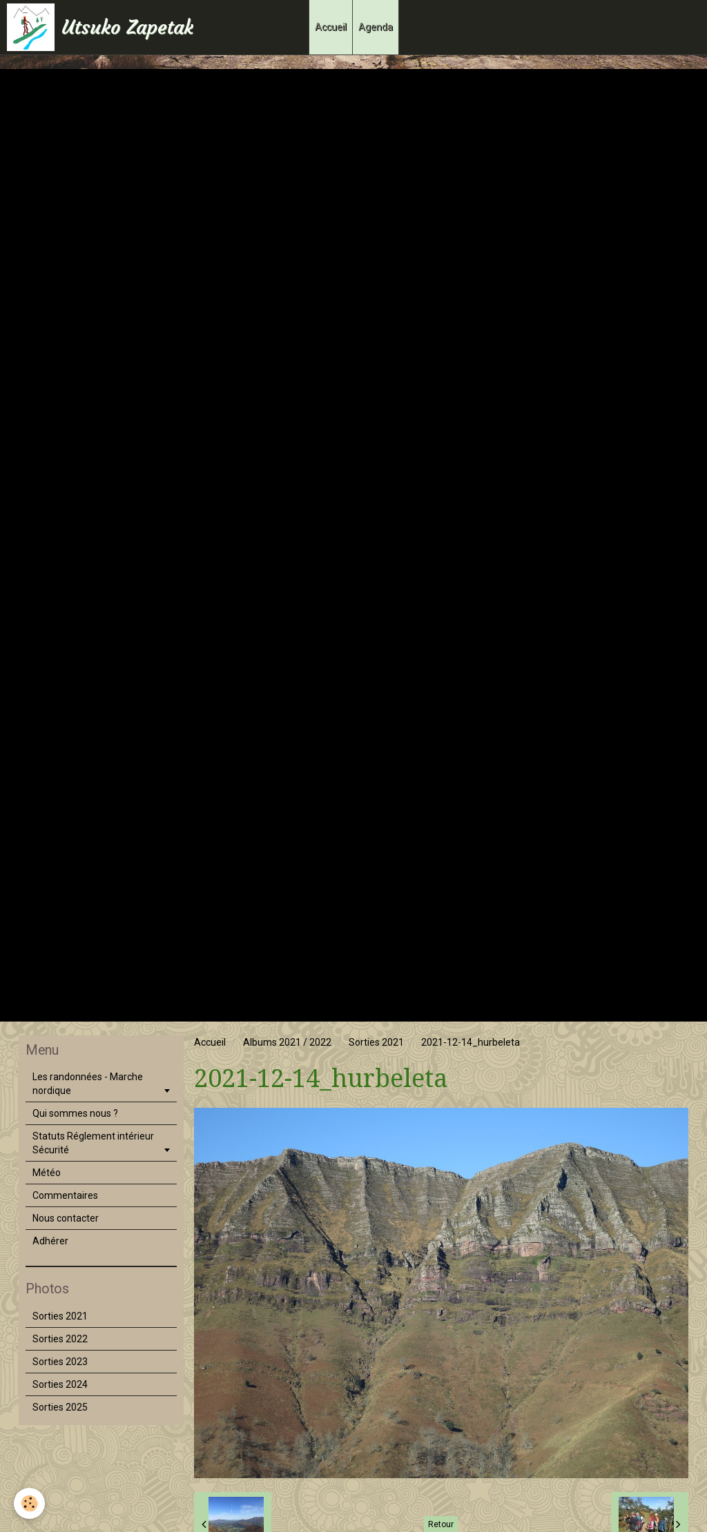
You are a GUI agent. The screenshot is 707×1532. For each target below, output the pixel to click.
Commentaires (65, 1195)
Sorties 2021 (376, 1042)
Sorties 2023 (60, 1361)
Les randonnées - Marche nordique (87, 1083)
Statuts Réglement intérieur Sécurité (93, 1143)
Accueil (331, 26)
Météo (46, 1172)
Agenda (375, 26)
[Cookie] (29, 1503)
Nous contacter (65, 1218)
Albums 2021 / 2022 (287, 1042)
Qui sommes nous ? (75, 1113)
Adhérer (50, 1240)
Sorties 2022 (60, 1338)
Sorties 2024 (60, 1384)
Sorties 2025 (60, 1407)
